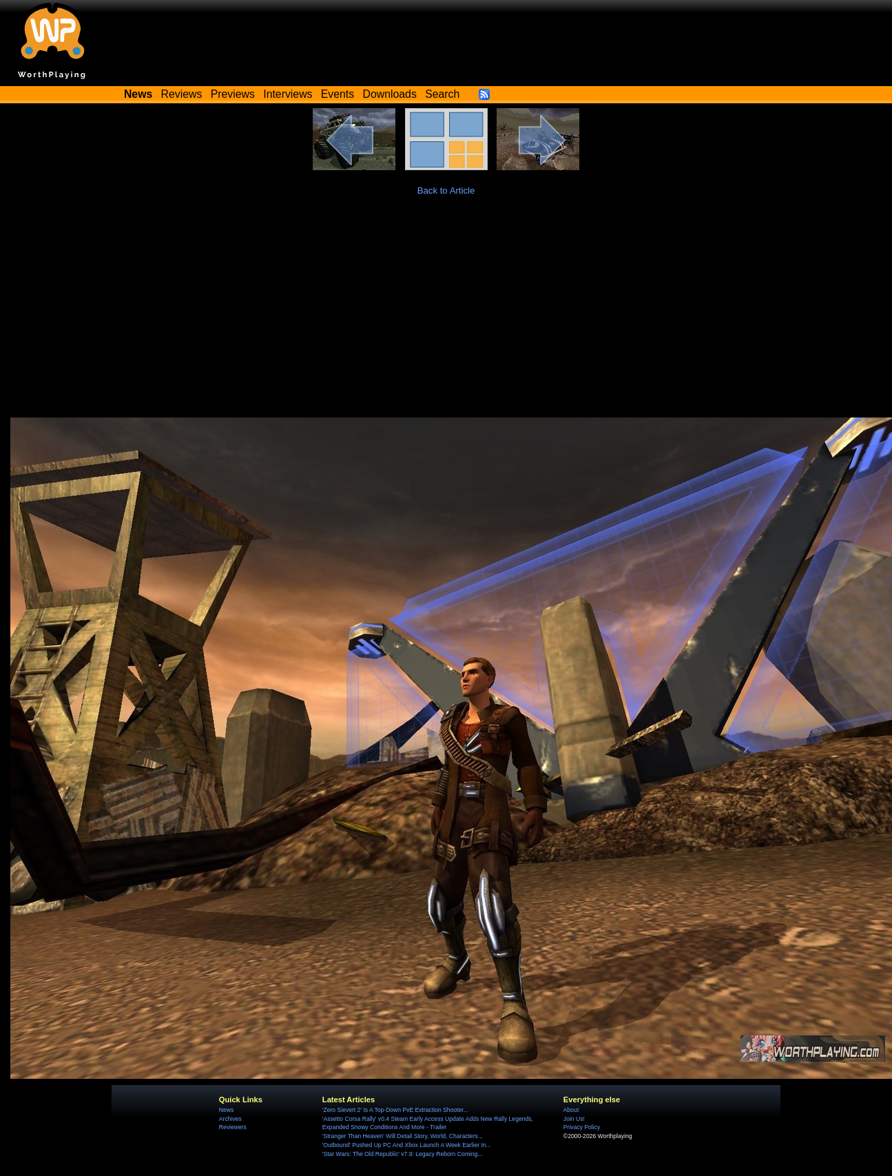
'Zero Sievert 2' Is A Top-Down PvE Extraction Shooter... (395, 1109)
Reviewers (233, 1127)
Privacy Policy (581, 1127)
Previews (233, 94)
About (571, 1109)
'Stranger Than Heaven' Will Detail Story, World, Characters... (402, 1136)
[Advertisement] (446, 314)
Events (337, 94)
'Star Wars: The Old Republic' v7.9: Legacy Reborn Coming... (402, 1154)
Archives (230, 1118)
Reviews (182, 94)
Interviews (287, 94)
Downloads (390, 94)
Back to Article (446, 190)
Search (442, 94)
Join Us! (574, 1118)
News (226, 1109)
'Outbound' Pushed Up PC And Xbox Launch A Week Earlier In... (406, 1145)
